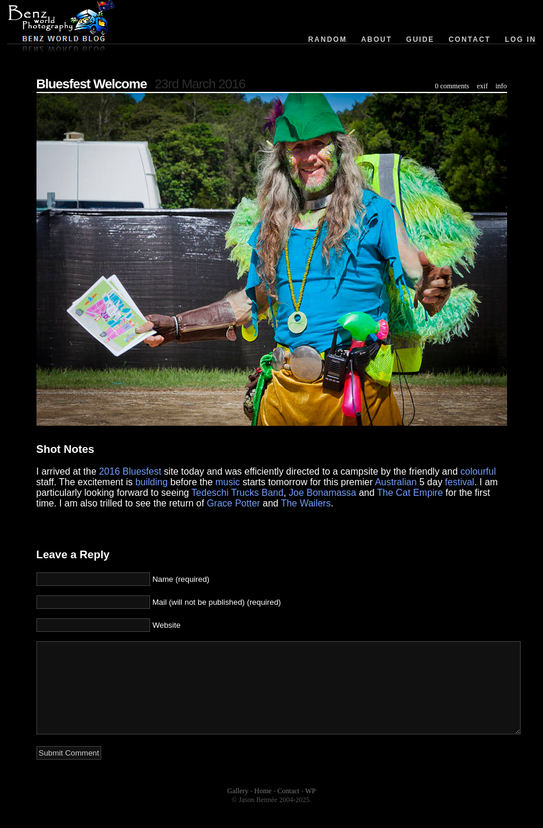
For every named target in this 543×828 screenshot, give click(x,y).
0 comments (452, 86)
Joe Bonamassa (323, 493)
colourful (478, 471)
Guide (420, 39)
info (501, 86)
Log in (520, 39)
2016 (109, 471)
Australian (396, 482)
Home (262, 808)
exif (482, 86)
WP (310, 808)
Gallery (237, 808)
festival (459, 482)
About (376, 39)
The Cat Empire (410, 493)
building (151, 482)
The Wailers (306, 503)
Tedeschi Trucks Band (237, 493)
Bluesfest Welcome (91, 84)
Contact (469, 39)
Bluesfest (141, 471)
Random (327, 39)
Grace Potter (233, 503)
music (227, 482)
